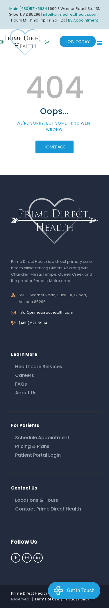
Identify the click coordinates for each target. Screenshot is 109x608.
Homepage (54, 147)
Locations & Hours (36, 500)
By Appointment (83, 20)
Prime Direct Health (29, 593)
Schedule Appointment (42, 437)
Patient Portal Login (38, 455)
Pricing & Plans (32, 446)
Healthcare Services (38, 366)
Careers (24, 375)
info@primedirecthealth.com (46, 312)
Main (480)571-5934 (28, 8)
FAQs (21, 384)
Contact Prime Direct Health (48, 509)
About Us (26, 392)
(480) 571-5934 (33, 323)
